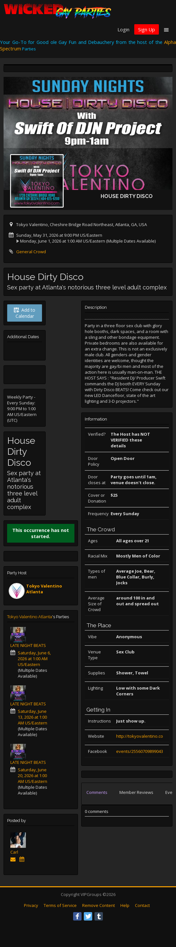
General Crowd (31, 252)
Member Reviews (136, 792)
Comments (96, 792)
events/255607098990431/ (141, 751)
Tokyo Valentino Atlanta (29, 616)
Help (124, 905)
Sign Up (146, 29)
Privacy (31, 905)
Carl (14, 852)
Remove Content (98, 905)
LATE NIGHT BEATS (28, 645)
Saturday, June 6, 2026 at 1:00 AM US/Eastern (34, 658)
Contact (142, 905)
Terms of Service (60, 905)
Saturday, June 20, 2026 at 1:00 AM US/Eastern (32, 775)
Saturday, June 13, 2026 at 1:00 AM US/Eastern (32, 717)
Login (123, 29)
